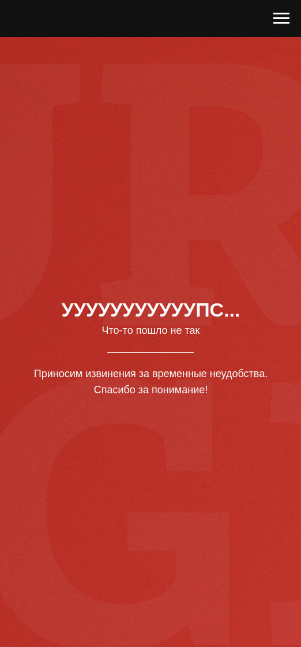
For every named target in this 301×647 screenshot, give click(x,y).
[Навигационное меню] (281, 18)
